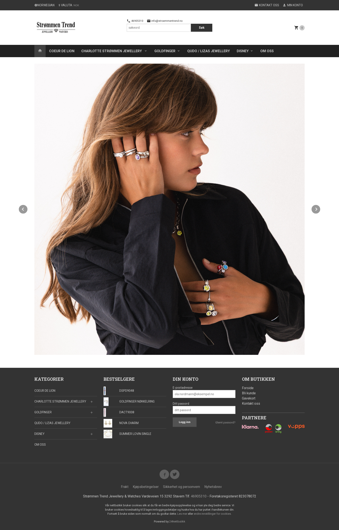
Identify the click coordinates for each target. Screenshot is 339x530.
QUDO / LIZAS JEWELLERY (208, 51)
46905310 (135, 20)
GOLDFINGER (164, 51)
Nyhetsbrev (213, 487)
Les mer (182, 513)
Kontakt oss (251, 403)
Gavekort (248, 398)
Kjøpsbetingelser (146, 487)
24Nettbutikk (177, 521)
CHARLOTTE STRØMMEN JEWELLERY (112, 51)
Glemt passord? (225, 422)
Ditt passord (181, 403)
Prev (27, 208)
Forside (248, 388)
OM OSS (267, 51)
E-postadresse (183, 387)
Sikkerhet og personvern (181, 487)
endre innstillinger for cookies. (213, 513)
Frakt (124, 487)
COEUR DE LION (61, 51)
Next (320, 208)
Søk (202, 27)
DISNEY (243, 51)
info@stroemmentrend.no (164, 20)
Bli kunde (249, 393)
